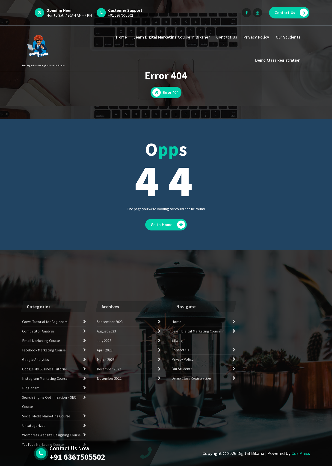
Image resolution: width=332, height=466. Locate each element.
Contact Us (291, 13)
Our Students (288, 37)
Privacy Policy (256, 37)
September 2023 (110, 387)
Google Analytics (35, 425)
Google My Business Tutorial (44, 435)
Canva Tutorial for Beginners (45, 387)
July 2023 (104, 406)
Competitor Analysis (38, 397)
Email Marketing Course (41, 406)
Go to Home (168, 225)
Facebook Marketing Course (44, 416)
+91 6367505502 (120, 15)
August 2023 (106, 397)
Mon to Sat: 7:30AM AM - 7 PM (69, 15)
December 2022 (109, 435)
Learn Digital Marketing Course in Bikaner (171, 37)
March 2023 (106, 425)
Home (121, 37)
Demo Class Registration (278, 60)
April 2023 (105, 416)
